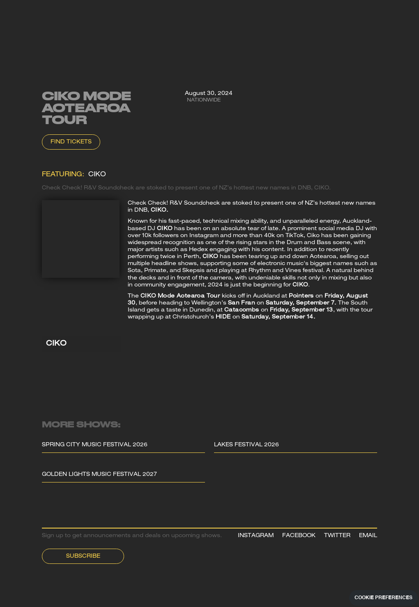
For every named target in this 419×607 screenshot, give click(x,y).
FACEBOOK (298, 536)
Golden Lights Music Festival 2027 (99, 475)
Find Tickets (71, 142)
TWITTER (337, 536)
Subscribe (83, 556)
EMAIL (368, 536)
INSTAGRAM (256, 536)
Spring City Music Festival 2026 (94, 445)
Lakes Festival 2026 (246, 445)
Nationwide (204, 100)
